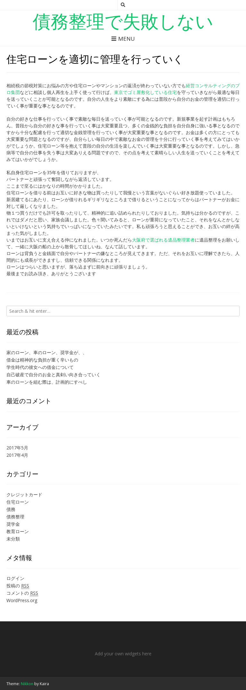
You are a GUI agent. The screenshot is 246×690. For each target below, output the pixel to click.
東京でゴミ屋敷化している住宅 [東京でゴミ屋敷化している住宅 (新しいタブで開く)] (145, 92)
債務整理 (15, 517)
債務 (10, 509)
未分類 (13, 539)
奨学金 (13, 524)
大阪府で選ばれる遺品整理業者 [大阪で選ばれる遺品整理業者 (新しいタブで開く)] (163, 240)
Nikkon (27, 683)
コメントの (22, 593)
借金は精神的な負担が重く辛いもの (42, 360)
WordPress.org (21, 600)
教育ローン (17, 531)
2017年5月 (17, 448)
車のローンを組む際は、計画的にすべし (46, 382)
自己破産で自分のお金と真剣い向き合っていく (53, 374)
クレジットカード (24, 494)
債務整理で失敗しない (123, 21)
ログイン (15, 578)
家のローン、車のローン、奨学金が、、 (46, 352)
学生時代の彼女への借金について (40, 367)
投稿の (17, 586)
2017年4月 (17, 455)
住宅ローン (17, 502)
